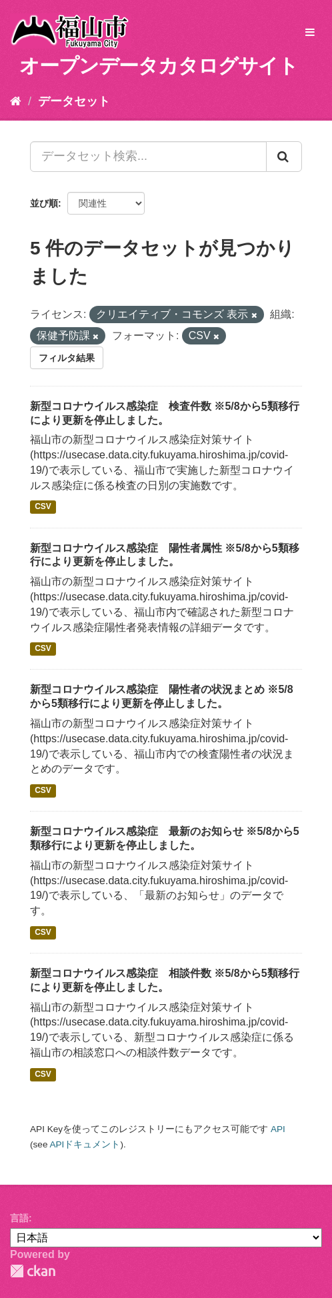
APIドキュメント (84, 1144)
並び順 (44, 203)
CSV (43, 507)
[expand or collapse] (310, 33)
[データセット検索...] (148, 156)
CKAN (32, 1271)
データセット (74, 101)
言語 (19, 1218)
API (278, 1129)
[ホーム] (15, 101)
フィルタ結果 (67, 357)
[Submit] (284, 156)
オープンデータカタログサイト (158, 66)
